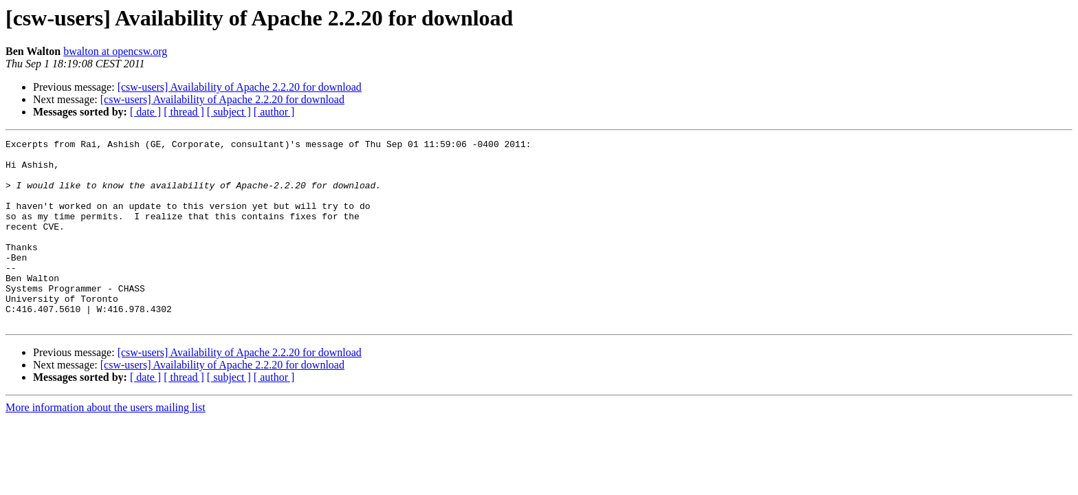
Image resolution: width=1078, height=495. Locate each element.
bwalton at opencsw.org (115, 51)
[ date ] (145, 112)
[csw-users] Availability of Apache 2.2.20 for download (240, 87)
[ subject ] (229, 112)
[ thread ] (184, 112)
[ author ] (274, 112)
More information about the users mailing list (106, 444)
